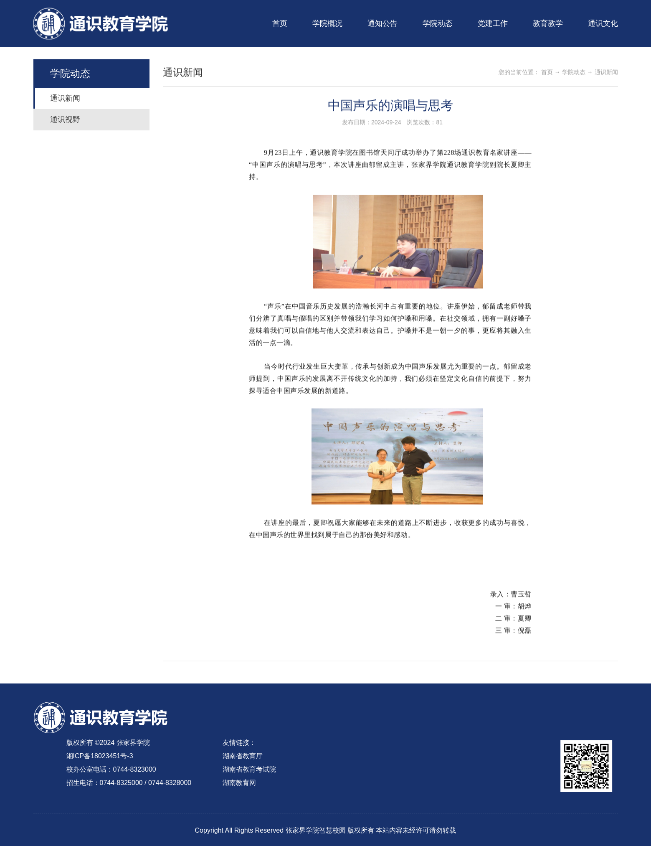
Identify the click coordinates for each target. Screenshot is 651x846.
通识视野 (68, 119)
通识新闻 (68, 98)
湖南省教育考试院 (242, 769)
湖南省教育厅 (236, 756)
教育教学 (548, 23)
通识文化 (603, 23)
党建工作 (493, 23)
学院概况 (327, 23)
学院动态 (438, 23)
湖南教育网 (232, 782)
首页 (279, 23)
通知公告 (382, 23)
